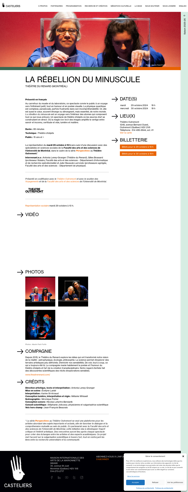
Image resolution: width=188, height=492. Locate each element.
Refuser (155, 482)
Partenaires (57, 6)
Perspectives (83, 150)
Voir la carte (126, 132)
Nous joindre (169, 6)
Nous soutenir (152, 6)
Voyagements (32, 181)
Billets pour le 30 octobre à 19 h (137, 153)
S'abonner (102, 459)
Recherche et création (96, 6)
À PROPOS (42, 6)
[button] (183, 456)
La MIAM (138, 6)
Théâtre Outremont (66, 178)
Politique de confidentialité (145, 488)
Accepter (135, 482)
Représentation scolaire (37, 205)
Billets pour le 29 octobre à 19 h (137, 146)
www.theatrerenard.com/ (37, 374)
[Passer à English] (182, 6)
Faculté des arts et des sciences (63, 181)
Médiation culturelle (121, 6)
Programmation (73, 6)
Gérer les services (133, 476)
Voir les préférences (175, 482)
